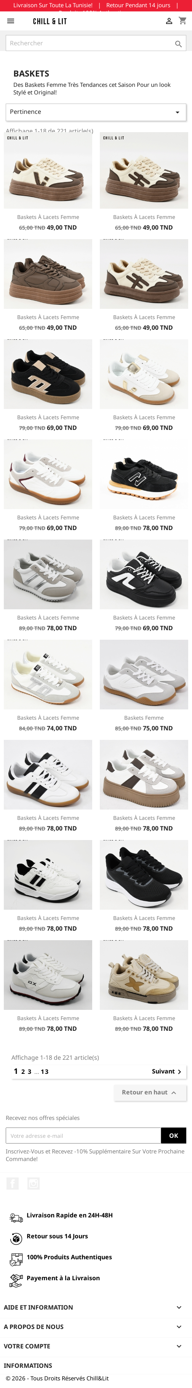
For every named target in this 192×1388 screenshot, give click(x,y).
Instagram (33, 1183)
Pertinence (96, 112)
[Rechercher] (96, 43)
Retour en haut (150, 1093)
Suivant (168, 1072)
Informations (28, 1365)
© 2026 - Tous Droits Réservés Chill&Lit (57, 1378)
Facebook (12, 1183)
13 (45, 1071)
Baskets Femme (144, 717)
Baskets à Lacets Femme (48, 216)
